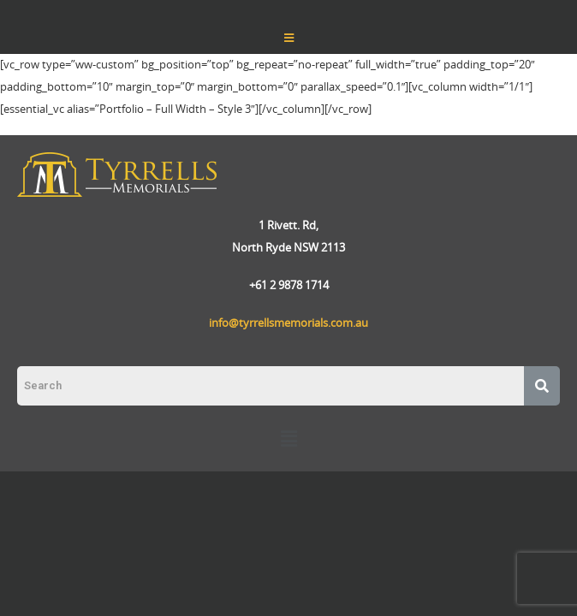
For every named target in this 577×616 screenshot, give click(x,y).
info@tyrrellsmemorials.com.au (288, 322)
